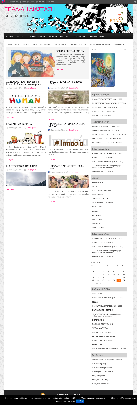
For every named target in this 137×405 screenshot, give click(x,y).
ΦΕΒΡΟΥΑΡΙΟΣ (98, 134)
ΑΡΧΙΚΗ (9, 36)
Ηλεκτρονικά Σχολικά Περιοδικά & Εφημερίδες (26, 2)
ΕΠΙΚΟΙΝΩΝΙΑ (79, 36)
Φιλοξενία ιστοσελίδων (100, 384)
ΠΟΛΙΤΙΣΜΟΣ (60, 44)
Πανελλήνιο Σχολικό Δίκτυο (102, 372)
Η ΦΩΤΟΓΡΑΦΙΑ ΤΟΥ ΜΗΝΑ (21, 166)
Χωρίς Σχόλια (31, 88)
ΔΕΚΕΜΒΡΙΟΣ (98, 142)
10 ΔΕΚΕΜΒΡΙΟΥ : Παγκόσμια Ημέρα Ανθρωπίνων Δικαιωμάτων (24, 83)
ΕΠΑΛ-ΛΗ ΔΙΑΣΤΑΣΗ (29, 9)
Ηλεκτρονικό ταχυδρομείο (102, 368)
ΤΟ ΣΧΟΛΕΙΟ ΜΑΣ (96, 36)
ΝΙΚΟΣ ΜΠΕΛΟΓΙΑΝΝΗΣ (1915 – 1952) (66, 83)
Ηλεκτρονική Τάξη (99, 364)
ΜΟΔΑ (26, 44)
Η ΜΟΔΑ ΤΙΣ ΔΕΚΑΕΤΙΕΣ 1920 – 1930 (66, 167)
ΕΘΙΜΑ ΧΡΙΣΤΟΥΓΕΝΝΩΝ (70, 51)
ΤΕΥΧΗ (20, 36)
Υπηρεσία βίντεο (98, 376)
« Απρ (98, 283)
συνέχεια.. (10, 117)
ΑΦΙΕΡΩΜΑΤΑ (14, 44)
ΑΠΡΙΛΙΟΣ (96, 126)
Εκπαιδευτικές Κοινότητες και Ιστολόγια (107, 360)
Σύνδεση (50, 2)
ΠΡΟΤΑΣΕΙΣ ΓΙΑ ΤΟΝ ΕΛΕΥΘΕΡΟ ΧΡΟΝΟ (66, 125)
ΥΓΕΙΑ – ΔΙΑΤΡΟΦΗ (78, 44)
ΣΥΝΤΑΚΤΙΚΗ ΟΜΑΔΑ (36, 36)
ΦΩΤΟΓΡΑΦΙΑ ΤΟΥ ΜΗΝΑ (100, 44)
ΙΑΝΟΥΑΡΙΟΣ (97, 138)
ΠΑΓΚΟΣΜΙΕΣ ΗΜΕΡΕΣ (42, 44)
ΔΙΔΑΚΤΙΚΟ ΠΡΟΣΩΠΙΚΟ (59, 36)
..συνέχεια (59, 69)
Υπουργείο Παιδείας (100, 380)
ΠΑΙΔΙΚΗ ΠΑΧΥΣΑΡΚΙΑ (19, 124)
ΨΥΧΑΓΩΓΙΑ (119, 44)
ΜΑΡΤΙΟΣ (96, 130)
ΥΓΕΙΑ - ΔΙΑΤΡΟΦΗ (100, 328)
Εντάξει (80, 401)
